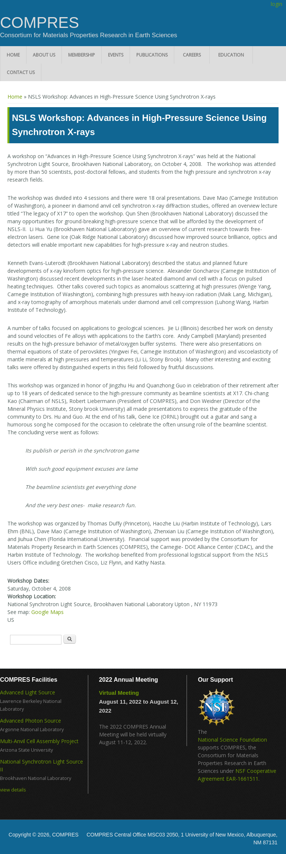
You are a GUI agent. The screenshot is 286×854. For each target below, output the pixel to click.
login (276, 3)
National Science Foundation (232, 739)
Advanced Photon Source (30, 720)
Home (13, 55)
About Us (44, 55)
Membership (81, 55)
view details (13, 790)
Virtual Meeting (119, 693)
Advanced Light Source (27, 692)
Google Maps (47, 611)
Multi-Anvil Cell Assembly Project (39, 741)
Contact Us (21, 72)
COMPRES (39, 23)
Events (115, 55)
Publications (152, 55)
